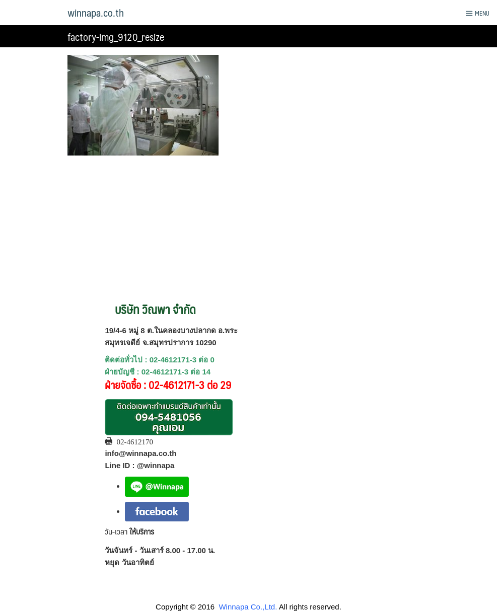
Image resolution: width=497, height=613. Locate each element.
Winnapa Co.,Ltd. (248, 606)
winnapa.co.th (95, 12)
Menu (477, 13)
